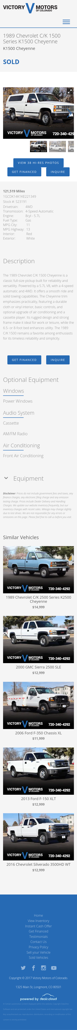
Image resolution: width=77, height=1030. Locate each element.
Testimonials (38, 936)
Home (38, 915)
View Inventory (38, 921)
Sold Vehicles (38, 957)
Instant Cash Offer (38, 926)
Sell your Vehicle (38, 952)
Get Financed (38, 931)
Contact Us (38, 941)
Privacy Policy (38, 947)
